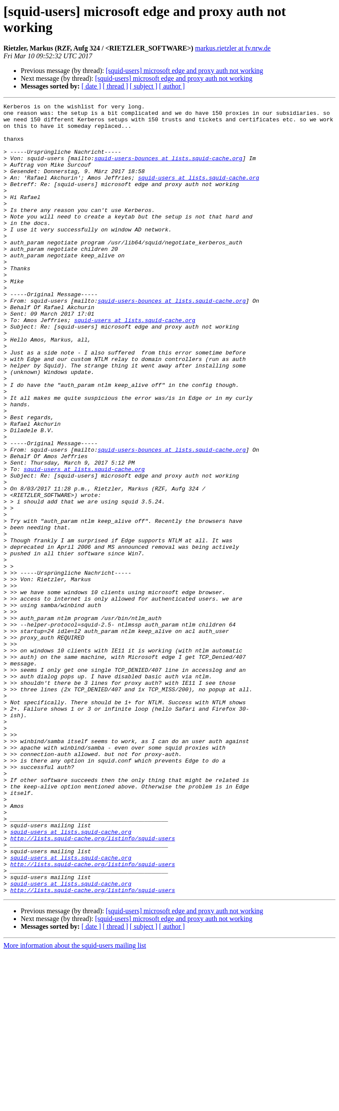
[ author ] (172, 86)
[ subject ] (143, 86)
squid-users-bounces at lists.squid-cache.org (168, 170)
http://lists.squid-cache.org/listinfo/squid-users (92, 986)
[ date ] (91, 86)
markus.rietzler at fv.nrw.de (232, 48)
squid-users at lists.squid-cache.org (198, 193)
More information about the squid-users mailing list (74, 1103)
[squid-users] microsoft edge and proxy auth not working (184, 70)
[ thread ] (115, 86)
